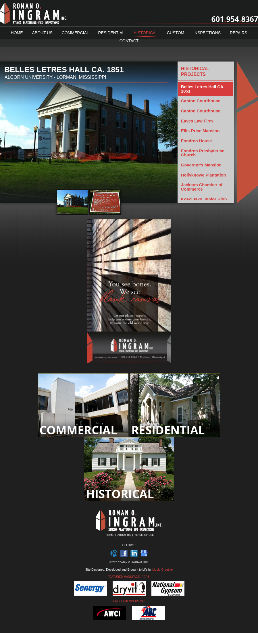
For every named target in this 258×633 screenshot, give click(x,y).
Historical (146, 32)
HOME (109, 535)
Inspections (207, 32)
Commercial (75, 32)
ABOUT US (124, 535)
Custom (175, 32)
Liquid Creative (162, 569)
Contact (129, 41)
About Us (42, 32)
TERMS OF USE (144, 535)
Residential (111, 32)
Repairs (238, 32)
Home (17, 32)
